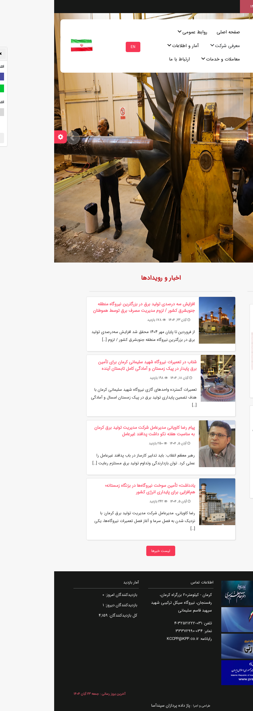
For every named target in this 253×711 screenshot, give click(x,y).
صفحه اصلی (174, 32)
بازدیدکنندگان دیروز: (66, 605)
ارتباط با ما (125, 59)
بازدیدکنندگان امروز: (66, 595)
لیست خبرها (106, 551)
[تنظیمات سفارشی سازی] (6, 136)
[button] (19, 138)
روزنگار (218, 278)
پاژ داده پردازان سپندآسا (116, 705)
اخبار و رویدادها (107, 278)
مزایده (209, 515)
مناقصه (230, 515)
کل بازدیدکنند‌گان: (68, 615)
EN (79, 47)
